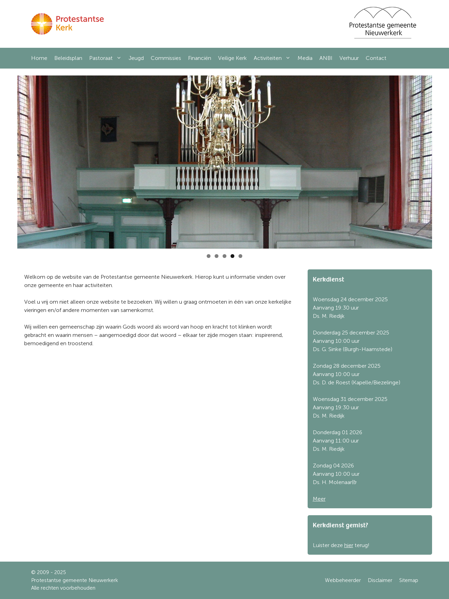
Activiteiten (274, 58)
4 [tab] (232, 256)
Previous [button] (26, 160)
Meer (319, 498)
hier (348, 545)
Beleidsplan (68, 58)
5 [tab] (240, 256)
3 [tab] (224, 256)
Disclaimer (380, 580)
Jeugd (136, 58)
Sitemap (408, 580)
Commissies (166, 58)
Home (39, 58)
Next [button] (423, 160)
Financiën (199, 58)
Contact (376, 58)
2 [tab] (216, 256)
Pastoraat (107, 58)
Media (305, 58)
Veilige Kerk (232, 58)
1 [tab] (209, 256)
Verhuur (349, 58)
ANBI (326, 58)
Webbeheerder (343, 580)
